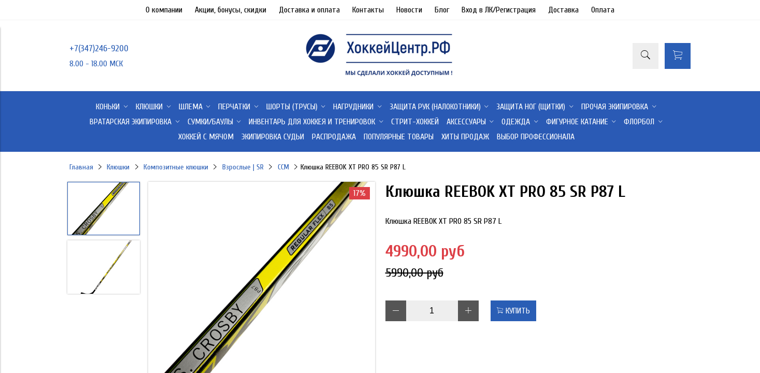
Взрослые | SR (243, 167)
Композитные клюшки (176, 167)
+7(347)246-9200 (98, 48)
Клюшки (118, 167)
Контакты (368, 10)
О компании (164, 10)
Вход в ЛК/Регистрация (499, 10)
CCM (283, 167)
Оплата (602, 10)
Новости (409, 10)
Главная (81, 167)
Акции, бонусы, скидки (230, 10)
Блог (442, 10)
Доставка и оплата (309, 10)
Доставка (563, 10)
